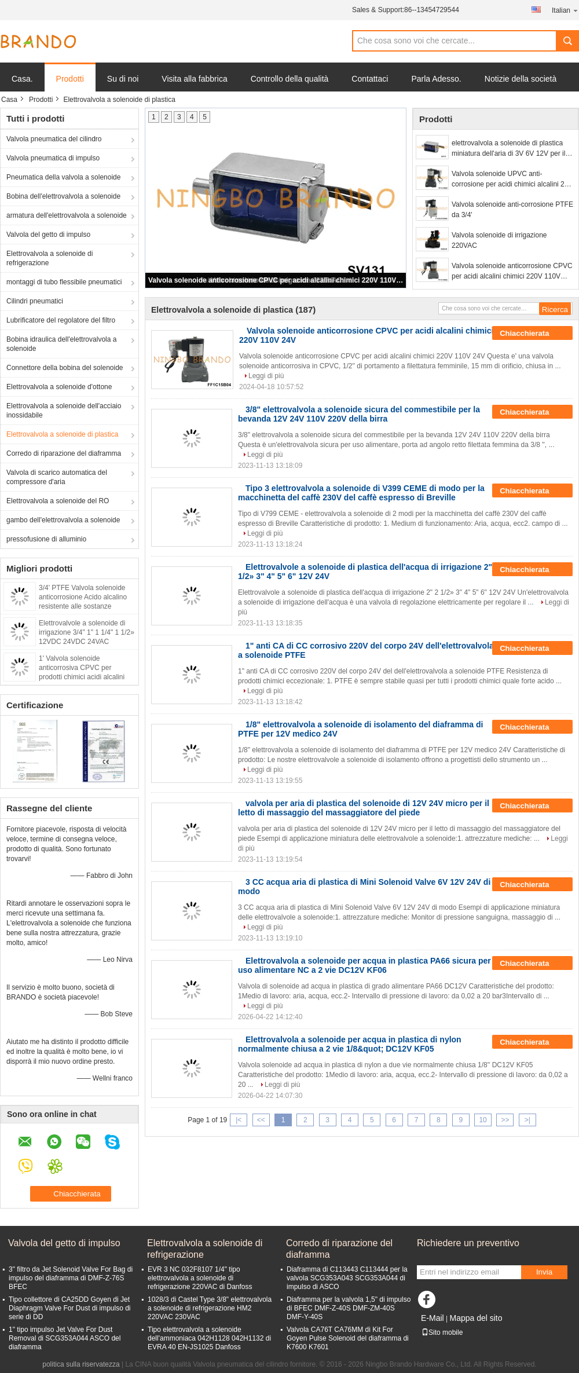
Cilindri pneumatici (34, 301)
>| (527, 1120)
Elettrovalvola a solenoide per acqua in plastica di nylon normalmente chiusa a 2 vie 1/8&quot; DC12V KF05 (349, 1044)
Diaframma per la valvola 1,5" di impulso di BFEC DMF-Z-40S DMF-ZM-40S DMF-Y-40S (349, 1308)
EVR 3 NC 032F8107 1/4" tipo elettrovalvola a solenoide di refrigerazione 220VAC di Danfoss (200, 1278)
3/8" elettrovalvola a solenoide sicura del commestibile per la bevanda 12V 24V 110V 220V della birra (359, 414)
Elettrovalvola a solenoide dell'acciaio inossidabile (63, 410)
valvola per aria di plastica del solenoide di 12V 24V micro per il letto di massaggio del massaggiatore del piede (363, 808)
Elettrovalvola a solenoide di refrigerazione (49, 258)
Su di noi (122, 78)
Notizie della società (521, 78)
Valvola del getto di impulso (48, 234)
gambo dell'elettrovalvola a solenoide (63, 520)
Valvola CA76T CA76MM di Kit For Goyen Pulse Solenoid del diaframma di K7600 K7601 (348, 1338)
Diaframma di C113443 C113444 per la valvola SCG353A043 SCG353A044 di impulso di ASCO (347, 1278)
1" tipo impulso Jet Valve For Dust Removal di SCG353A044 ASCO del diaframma (64, 1338)
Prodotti (70, 78)
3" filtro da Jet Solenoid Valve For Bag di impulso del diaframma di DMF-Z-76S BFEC (71, 1278)
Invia (544, 1272)
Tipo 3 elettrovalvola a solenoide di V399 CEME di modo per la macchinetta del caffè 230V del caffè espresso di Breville (361, 493)
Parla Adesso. (436, 78)
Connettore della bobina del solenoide (64, 368)
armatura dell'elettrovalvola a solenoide (66, 215)
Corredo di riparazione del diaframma (63, 453)
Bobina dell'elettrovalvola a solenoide (63, 196)
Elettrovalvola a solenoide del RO (57, 501)
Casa (9, 100)
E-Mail (432, 1318)
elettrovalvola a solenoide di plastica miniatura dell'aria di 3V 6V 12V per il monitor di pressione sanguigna (508, 149)
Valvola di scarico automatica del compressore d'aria (56, 477)
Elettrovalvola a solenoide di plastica (62, 434)
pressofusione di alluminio (46, 539)
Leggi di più (266, 376)
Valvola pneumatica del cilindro (54, 139)
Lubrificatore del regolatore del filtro (60, 320)
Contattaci (369, 78)
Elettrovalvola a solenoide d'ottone (59, 387)
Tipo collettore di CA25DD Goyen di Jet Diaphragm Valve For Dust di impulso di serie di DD (70, 1308)
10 (482, 1120)
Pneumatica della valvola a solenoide (63, 177)
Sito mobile (442, 1332)
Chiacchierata (532, 333)
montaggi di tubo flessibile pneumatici (64, 282)
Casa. (22, 78)
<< (261, 1120)
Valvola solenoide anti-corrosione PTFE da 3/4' (512, 209)
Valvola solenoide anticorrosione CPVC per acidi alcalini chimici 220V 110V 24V (276, 280)
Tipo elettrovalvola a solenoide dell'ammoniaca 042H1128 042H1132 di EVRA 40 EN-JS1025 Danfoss (209, 1338)
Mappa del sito (475, 1318)
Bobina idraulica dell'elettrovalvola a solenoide (61, 344)
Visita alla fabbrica (194, 78)
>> (505, 1120)
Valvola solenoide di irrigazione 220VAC (499, 240)
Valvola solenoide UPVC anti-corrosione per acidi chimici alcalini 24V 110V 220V (512, 179)
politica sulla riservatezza (80, 1364)
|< (238, 1120)
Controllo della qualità (290, 78)
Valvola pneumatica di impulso (53, 158)
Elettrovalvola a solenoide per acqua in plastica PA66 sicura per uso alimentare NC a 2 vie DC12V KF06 (364, 965)
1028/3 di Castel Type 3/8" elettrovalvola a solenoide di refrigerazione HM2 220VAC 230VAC (210, 1308)
